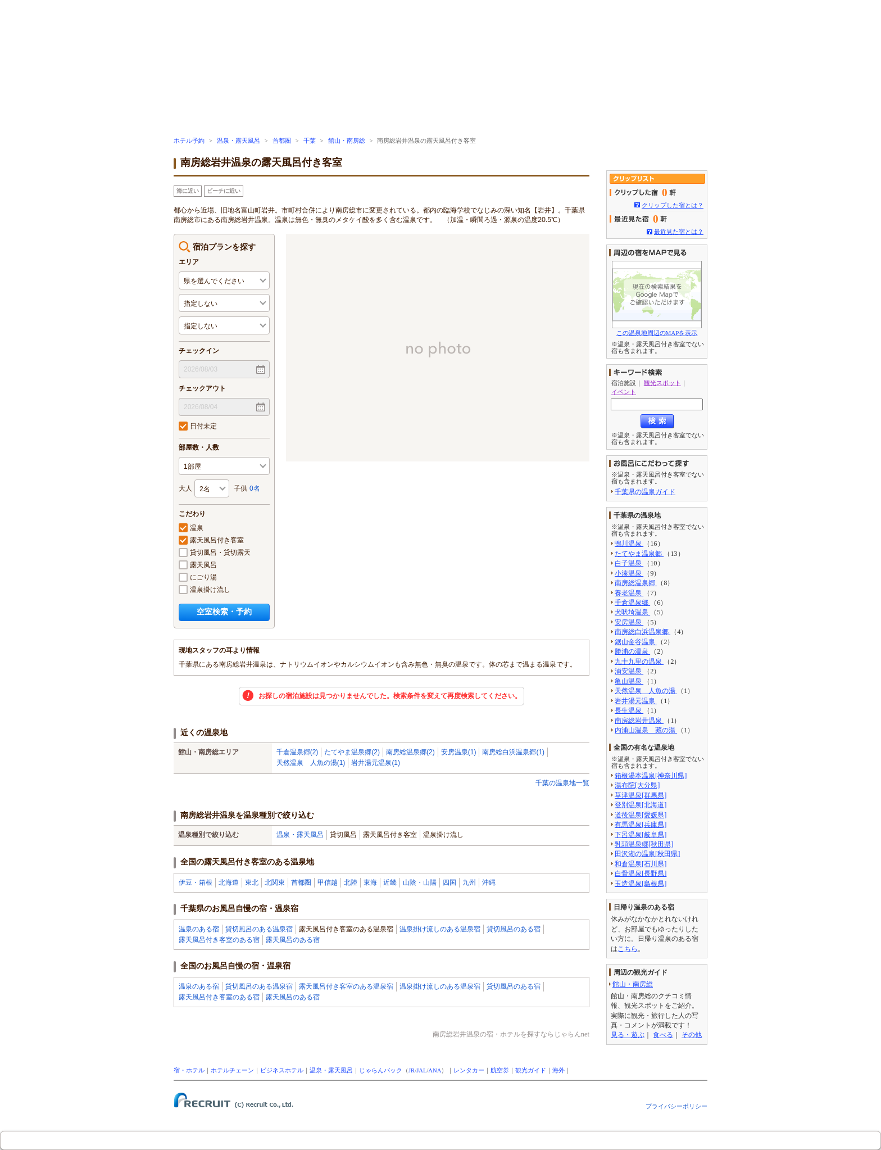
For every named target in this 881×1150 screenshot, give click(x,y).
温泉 (191, 527)
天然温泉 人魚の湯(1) (311, 763)
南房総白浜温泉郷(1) (513, 752)
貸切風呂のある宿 (514, 929)
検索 (657, 421)
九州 (469, 882)
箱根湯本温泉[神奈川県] (651, 776)
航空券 (500, 1070)
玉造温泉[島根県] (640, 884)
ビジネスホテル (281, 1070)
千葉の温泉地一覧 (562, 783)
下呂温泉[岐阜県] (640, 835)
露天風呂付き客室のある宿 (219, 940)
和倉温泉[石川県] (640, 864)
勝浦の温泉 (632, 651)
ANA (434, 1070)
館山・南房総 (346, 141)
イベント (623, 391)
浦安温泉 (629, 671)
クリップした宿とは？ (672, 205)
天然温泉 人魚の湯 (646, 691)
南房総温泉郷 (636, 583)
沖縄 (489, 882)
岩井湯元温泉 (636, 701)
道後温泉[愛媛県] (640, 815)
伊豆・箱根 (195, 882)
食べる (663, 1035)
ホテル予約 (189, 141)
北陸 (350, 882)
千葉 (309, 141)
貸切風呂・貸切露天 (215, 552)
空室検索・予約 (224, 611)
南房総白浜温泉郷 (642, 632)
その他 (692, 1035)
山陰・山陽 (420, 882)
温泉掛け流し (204, 589)
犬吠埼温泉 (632, 612)
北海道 (229, 882)
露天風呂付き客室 (211, 540)
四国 (449, 882)
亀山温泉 (629, 681)
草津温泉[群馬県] (640, 795)
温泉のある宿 (199, 929)
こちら (627, 949)
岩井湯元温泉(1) (375, 763)
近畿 (390, 882)
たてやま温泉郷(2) (352, 752)
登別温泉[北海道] (640, 805)
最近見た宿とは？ (678, 231)
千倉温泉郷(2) (297, 752)
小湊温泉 (629, 573)
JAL (421, 1070)
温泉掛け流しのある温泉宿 (439, 929)
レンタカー (468, 1070)
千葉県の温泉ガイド (645, 492)
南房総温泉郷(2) (410, 752)
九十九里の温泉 (639, 661)
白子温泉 (629, 563)
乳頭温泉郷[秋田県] (644, 844)
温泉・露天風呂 (238, 141)
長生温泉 (629, 710)
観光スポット (662, 382)
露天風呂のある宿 (293, 940)
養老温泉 (629, 593)
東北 (251, 882)
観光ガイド (530, 1070)
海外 (558, 1070)
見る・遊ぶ (627, 1035)
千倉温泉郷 (632, 602)
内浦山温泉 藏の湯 (646, 730)
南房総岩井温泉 (639, 721)
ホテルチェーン (232, 1070)
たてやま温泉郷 (639, 554)
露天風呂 (198, 564)
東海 (370, 882)
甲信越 (327, 882)
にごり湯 (198, 577)
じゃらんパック (380, 1070)
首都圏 (282, 141)
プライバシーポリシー (676, 1106)
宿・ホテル (189, 1070)
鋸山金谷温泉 (636, 642)
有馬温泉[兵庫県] (640, 824)
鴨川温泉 (629, 543)
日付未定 (198, 426)
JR (411, 1070)
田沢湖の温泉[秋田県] (647, 854)
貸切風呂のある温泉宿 (259, 929)
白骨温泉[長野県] (640, 873)
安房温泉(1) (458, 752)
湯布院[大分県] (637, 785)
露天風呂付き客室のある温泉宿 (346, 986)
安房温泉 (629, 622)
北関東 (275, 882)
